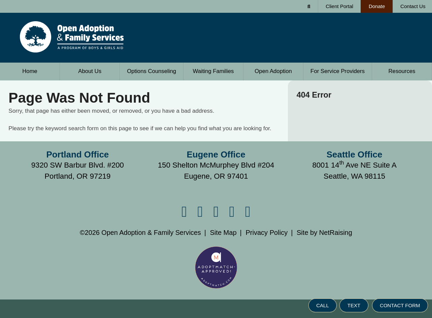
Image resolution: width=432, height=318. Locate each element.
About (89, 71)
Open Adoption (273, 71)
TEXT (353, 305)
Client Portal (339, 6)
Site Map (223, 232)
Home (29, 71)
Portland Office (77, 154)
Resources (402, 71)
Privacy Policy (266, 232)
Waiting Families (213, 71)
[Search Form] (309, 6)
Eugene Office (216, 154)
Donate (373, 4)
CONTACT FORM (400, 305)
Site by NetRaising (324, 232)
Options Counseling (151, 71)
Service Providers (337, 71)
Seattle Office (355, 154)
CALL (322, 305)
